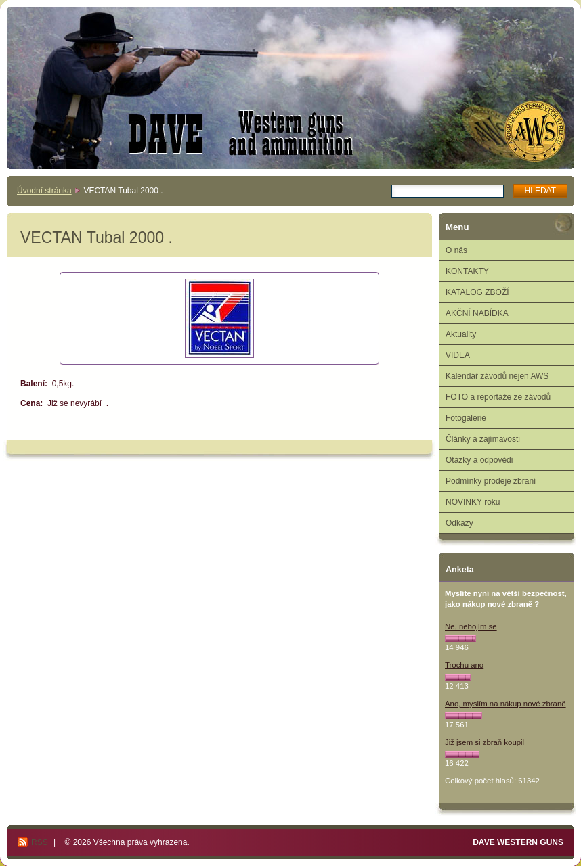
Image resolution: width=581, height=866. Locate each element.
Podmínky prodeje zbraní (491, 481)
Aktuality (461, 334)
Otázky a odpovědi (479, 460)
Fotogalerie (466, 418)
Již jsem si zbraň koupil (484, 742)
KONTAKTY (467, 271)
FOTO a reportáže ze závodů (498, 397)
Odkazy (459, 523)
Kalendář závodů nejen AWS (497, 376)
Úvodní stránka (44, 191)
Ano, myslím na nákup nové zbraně (505, 704)
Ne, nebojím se (471, 626)
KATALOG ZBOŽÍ (477, 292)
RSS (39, 842)
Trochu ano (464, 665)
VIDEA (458, 355)
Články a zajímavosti (483, 439)
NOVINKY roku (473, 502)
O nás (456, 250)
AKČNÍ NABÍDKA (477, 313)
